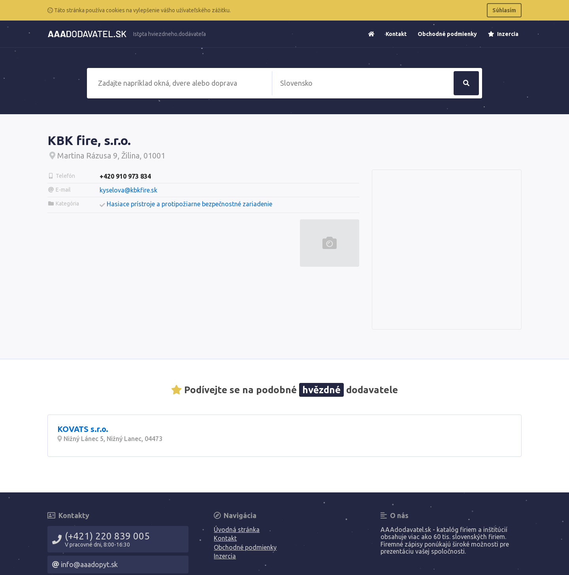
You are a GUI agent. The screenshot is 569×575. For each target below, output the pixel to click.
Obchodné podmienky (447, 34)
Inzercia (503, 34)
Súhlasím (504, 10)
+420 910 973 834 (125, 176)
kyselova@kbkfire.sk (128, 190)
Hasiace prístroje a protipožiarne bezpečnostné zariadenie (189, 203)
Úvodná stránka (237, 529)
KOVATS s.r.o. (82, 429)
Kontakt (396, 34)
